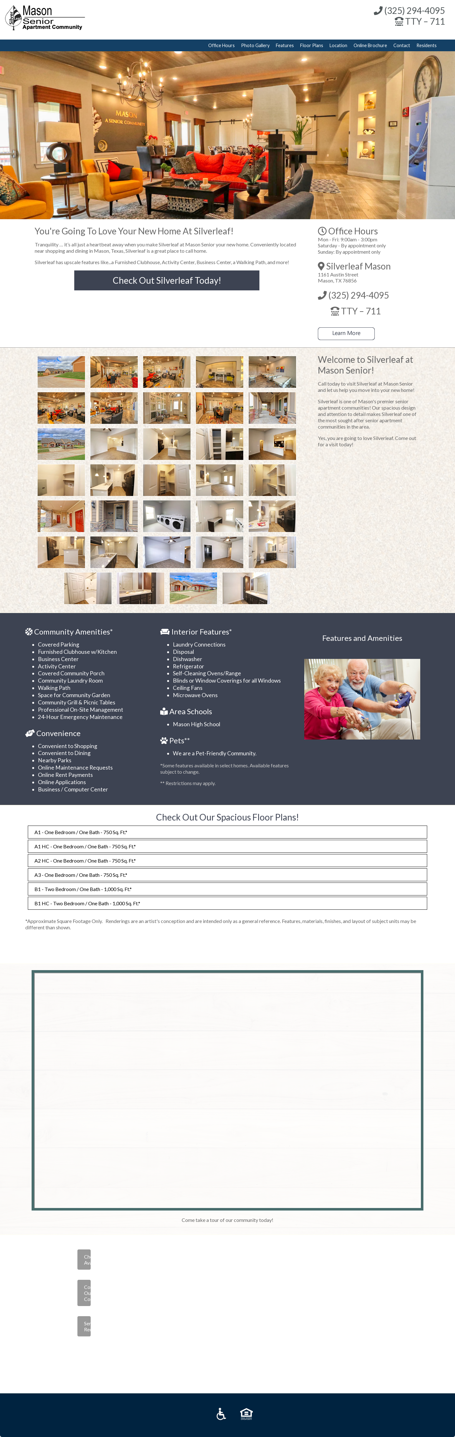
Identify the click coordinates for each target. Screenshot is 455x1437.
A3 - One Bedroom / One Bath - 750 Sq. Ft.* (80, 875)
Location (338, 45)
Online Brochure (370, 45)
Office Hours (221, 45)
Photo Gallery (255, 45)
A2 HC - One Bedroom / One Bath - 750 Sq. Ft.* (85, 861)
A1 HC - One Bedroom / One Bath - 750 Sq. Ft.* (85, 846)
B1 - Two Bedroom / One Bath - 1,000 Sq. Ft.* (83, 889)
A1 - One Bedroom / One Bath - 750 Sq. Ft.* (80, 832)
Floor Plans (311, 45)
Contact (401, 45)
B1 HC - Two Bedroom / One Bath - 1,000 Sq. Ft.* (87, 903)
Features (285, 45)
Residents (426, 45)
